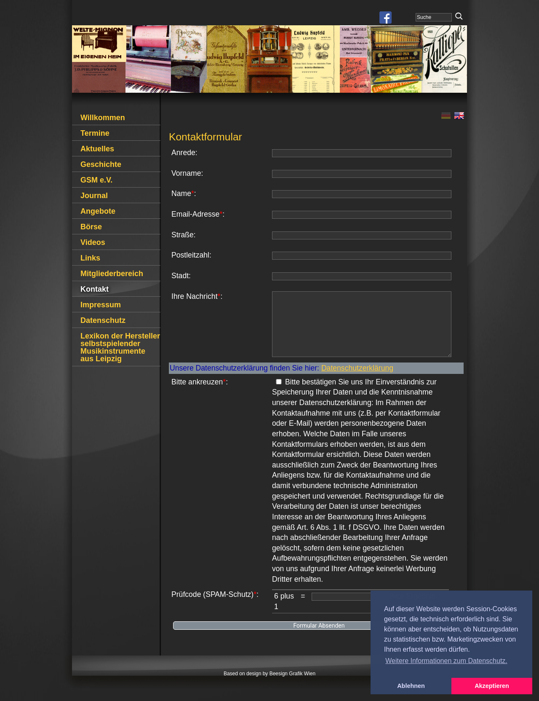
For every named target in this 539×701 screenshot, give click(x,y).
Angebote (97, 211)
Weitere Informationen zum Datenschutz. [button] (446, 660)
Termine (94, 133)
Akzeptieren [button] (492, 685)
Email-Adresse (195, 214)
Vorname (186, 173)
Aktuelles (97, 149)
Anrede (183, 152)
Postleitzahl (190, 255)
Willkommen (102, 117)
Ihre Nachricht (194, 296)
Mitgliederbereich (111, 273)
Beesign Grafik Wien (292, 686)
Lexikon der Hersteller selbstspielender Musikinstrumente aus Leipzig (120, 347)
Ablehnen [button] (411, 685)
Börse (91, 227)
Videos (92, 242)
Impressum (100, 305)
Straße (182, 235)
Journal (94, 195)
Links (90, 258)
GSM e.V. (96, 180)
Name (181, 193)
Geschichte (100, 164)
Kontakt (94, 289)
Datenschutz (102, 320)
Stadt (180, 275)
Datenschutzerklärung (357, 380)
